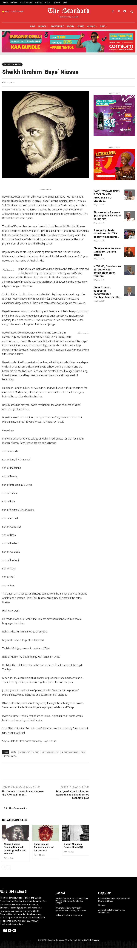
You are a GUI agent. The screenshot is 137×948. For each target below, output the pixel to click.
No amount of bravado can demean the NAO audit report (23, 793)
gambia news (24, 752)
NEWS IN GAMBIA (10, 756)
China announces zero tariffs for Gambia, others (107, 251)
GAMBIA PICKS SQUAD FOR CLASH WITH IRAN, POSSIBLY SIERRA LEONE (72, 901)
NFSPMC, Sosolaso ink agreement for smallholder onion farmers (107, 271)
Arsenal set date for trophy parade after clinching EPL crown (72, 909)
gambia (14, 752)
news (83, 752)
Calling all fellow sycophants (69, 914)
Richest (101, 905)
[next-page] (9, 867)
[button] (131, 11)
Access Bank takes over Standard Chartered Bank (113, 899)
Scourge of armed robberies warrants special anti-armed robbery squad (72, 795)
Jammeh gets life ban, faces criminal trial (111, 911)
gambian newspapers (70, 752)
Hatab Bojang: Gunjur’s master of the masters (45, 847)
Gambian (36, 752)
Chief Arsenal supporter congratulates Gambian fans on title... (107, 292)
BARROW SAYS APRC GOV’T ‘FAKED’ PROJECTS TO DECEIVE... (107, 196)
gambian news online (50, 752)
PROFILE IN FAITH (12, 64)
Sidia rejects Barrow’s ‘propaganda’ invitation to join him (107, 215)
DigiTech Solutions (91, 940)
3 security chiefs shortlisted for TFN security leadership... (106, 233)
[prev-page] (4, 867)
